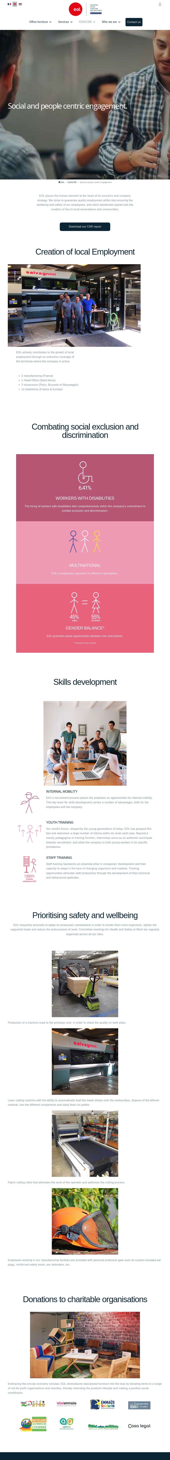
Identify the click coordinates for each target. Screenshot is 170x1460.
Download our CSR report (85, 226)
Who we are (109, 21)
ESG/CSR (85, 21)
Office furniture (38, 21)
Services (63, 21)
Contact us (134, 22)
